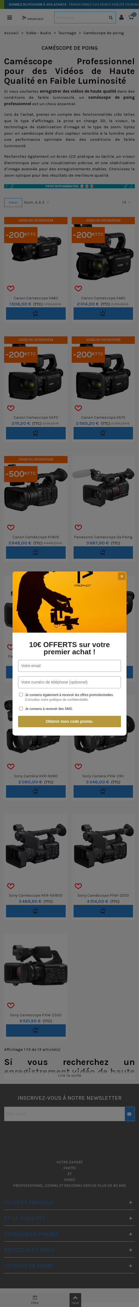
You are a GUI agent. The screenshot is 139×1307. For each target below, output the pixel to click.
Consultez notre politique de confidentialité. (57, 700)
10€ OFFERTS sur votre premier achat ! (69, 648)
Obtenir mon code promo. (69, 721)
